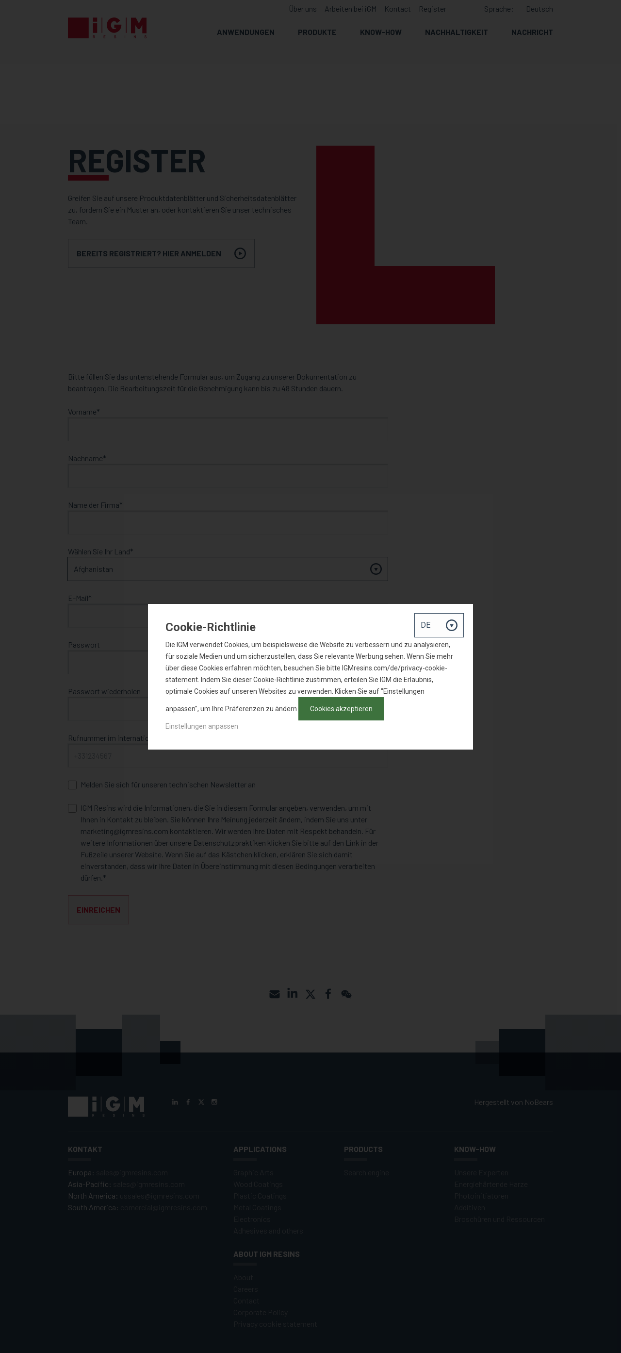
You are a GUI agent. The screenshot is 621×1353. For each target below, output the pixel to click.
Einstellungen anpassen (201, 726)
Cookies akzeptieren (341, 709)
